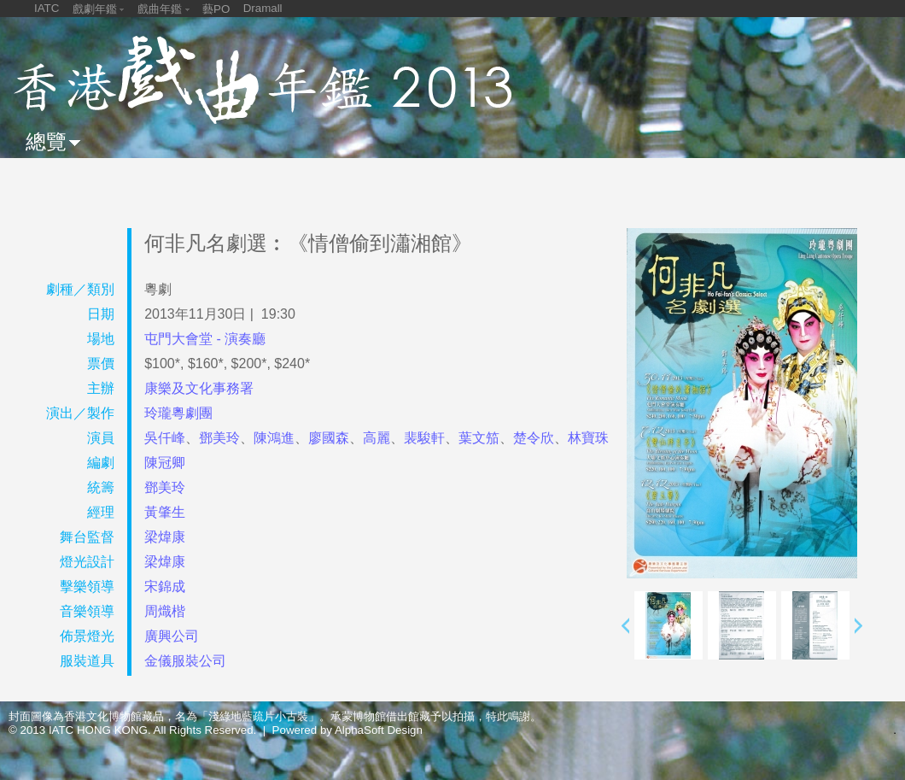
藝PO (216, 9)
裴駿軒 (424, 438)
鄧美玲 (219, 438)
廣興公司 (171, 636)
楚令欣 (533, 438)
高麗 (376, 438)
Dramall (263, 8)
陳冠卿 (164, 462)
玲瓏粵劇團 (178, 413)
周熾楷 (164, 611)
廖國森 (328, 438)
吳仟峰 (164, 438)
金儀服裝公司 (185, 661)
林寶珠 (588, 438)
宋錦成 (164, 586)
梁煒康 (164, 537)
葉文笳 (478, 438)
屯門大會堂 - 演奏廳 (205, 338)
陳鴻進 (274, 438)
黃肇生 (164, 512)
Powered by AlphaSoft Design (347, 730)
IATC (46, 8)
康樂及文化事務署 (199, 388)
